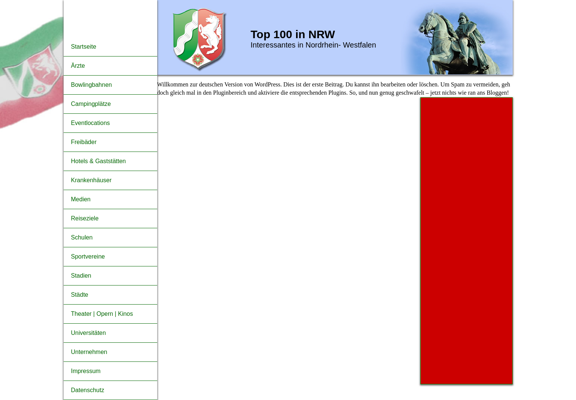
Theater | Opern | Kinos (102, 314)
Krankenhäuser (91, 180)
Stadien (81, 275)
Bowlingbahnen (91, 85)
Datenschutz (87, 390)
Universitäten (88, 333)
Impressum (86, 371)
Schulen (82, 237)
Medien (81, 199)
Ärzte (78, 65)
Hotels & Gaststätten (98, 161)
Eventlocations (90, 123)
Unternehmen (89, 352)
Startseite (84, 46)
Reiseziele (85, 218)
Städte (79, 294)
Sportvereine (88, 256)
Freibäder (84, 142)
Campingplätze (91, 104)
